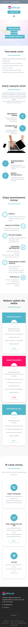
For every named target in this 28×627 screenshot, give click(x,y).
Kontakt (14, 615)
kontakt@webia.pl (15, 1)
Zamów (14, 349)
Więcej (14, 440)
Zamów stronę (14, 12)
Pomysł (12, 214)
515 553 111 (6, 1)
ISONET (20, 623)
